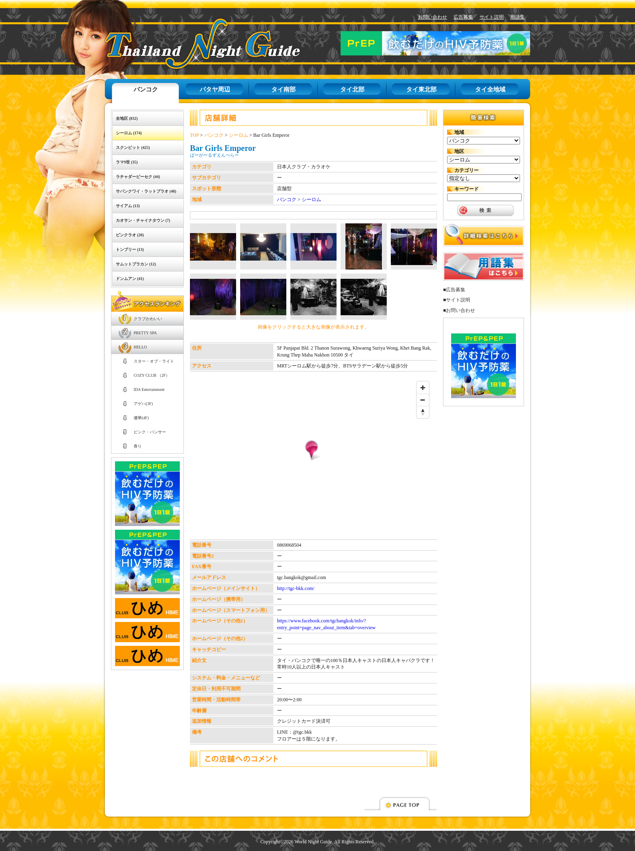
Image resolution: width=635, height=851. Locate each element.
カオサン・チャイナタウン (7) (143, 220)
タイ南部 (283, 89)
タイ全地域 (490, 89)
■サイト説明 (456, 300)
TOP (194, 135)
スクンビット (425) (133, 147)
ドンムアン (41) (130, 278)
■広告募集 (454, 290)
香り (138, 446)
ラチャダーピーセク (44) (138, 176)
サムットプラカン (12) (136, 264)
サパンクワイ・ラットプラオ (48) (146, 191)
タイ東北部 (421, 89)
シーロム (238, 135)
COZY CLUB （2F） (152, 375)
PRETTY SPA (145, 333)
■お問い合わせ (459, 310)
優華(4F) (141, 418)
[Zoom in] (423, 388)
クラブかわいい (148, 318)
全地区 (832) (127, 118)
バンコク (146, 89)
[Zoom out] (423, 400)
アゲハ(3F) (143, 403)
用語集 (517, 17)
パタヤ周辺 (215, 89)
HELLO (140, 347)
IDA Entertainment (149, 389)
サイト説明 (491, 17)
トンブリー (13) (130, 249)
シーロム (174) (129, 133)
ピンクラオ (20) (130, 235)
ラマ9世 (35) (127, 162)
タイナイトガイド (184, 43)
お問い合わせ (432, 17)
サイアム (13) (128, 206)
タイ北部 (352, 89)
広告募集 (463, 17)
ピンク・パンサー (150, 432)
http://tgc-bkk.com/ (295, 588)
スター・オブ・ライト (154, 361)
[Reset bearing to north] (423, 412)
